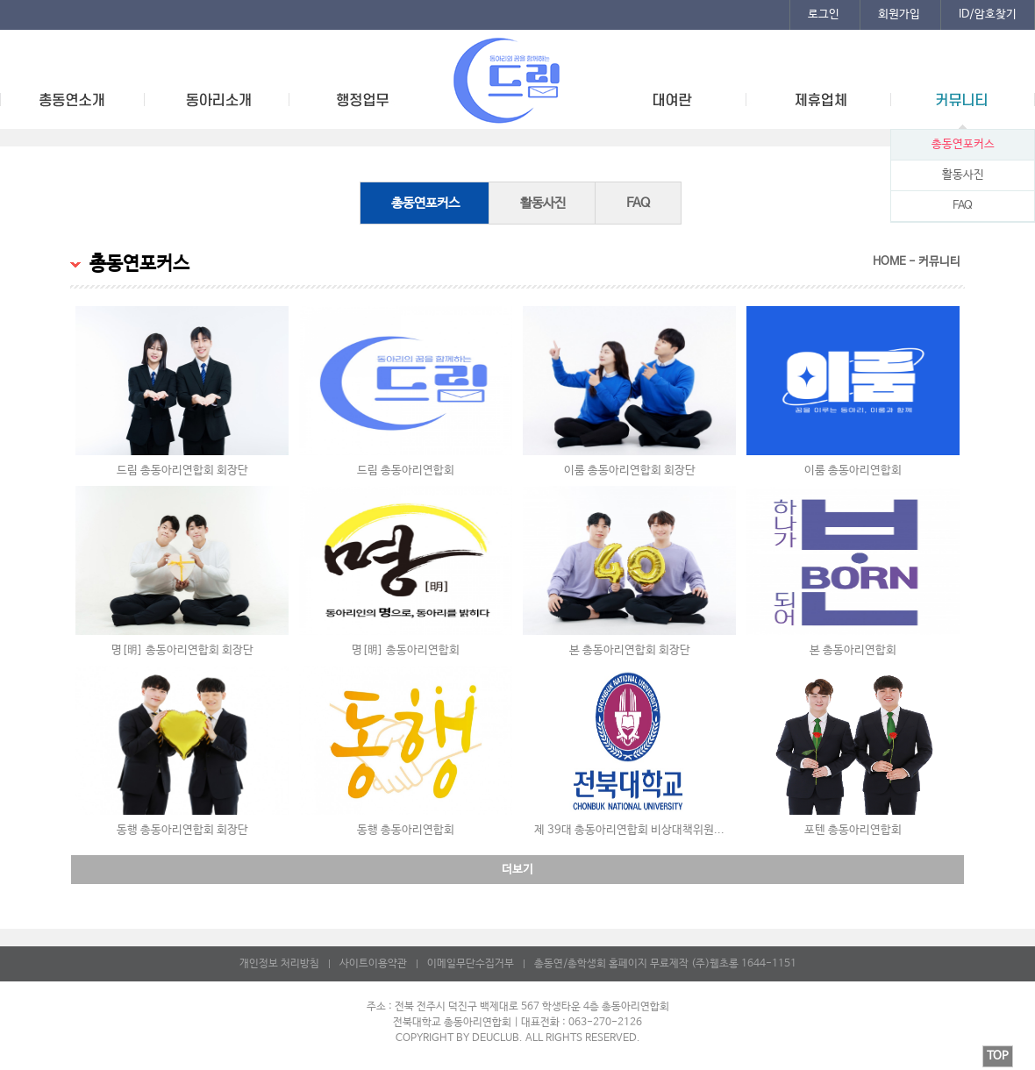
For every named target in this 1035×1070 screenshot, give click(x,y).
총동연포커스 (963, 144)
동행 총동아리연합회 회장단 (182, 830)
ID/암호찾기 (988, 14)
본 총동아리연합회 (853, 650)
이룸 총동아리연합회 (853, 470)
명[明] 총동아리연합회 (406, 650)
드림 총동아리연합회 (405, 470)
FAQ (963, 205)
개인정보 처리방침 (279, 964)
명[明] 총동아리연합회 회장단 (182, 650)
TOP (998, 1056)
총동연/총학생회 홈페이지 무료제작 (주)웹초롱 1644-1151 (665, 964)
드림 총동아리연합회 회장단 (182, 470)
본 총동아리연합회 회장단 (629, 650)
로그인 (823, 14)
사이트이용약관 (373, 964)
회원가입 (899, 14)
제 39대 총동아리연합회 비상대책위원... (629, 830)
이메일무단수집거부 (470, 964)
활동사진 (963, 175)
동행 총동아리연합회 (405, 830)
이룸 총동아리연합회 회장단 (630, 470)
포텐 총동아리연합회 (853, 830)
